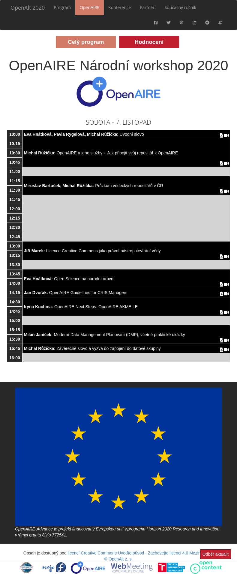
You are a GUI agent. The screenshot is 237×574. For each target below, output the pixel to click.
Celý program (86, 42)
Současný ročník (180, 7)
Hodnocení (149, 42)
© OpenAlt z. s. (118, 559)
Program (62, 7)
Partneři (148, 7)
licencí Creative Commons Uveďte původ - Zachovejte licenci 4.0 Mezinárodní (140, 553)
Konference (119, 7)
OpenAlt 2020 (27, 7)
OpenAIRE (89, 7)
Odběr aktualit (215, 554)
